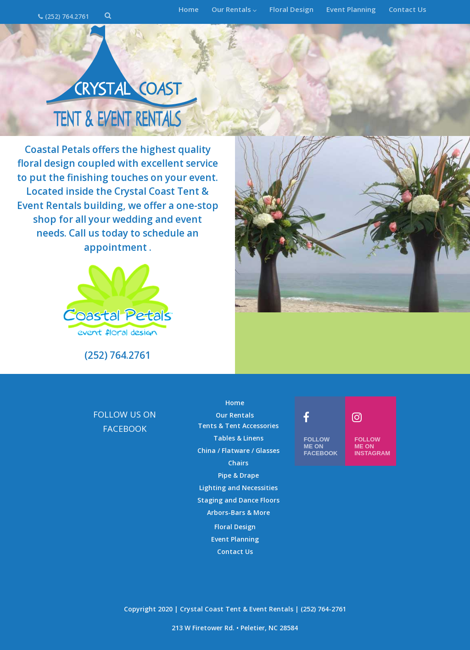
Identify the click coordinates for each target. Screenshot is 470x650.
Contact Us (407, 9)
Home (189, 9)
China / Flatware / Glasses (238, 450)
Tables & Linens (238, 438)
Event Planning (351, 9)
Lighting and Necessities (238, 487)
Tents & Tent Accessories (238, 425)
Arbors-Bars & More (238, 512)
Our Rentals (234, 9)
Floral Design (291, 9)
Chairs (238, 462)
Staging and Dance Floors (238, 500)
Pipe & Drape (238, 475)
